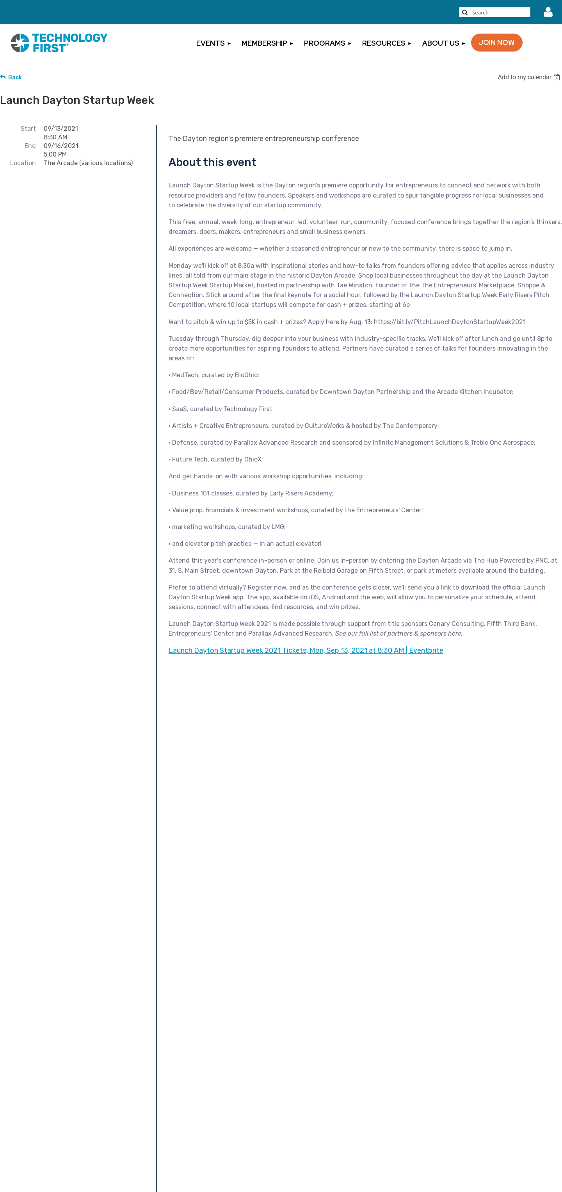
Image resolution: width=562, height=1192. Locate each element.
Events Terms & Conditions (477, 1108)
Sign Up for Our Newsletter (336, 1128)
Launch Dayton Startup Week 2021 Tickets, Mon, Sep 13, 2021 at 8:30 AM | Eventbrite (306, 650)
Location (23, 163)
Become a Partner (281, 767)
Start (28, 128)
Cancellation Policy (465, 1096)
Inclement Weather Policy (475, 1132)
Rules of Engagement (469, 1144)
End (30, 146)
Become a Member (197, 1094)
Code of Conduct (462, 1156)
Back (15, 77)
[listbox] (530, 77)
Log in (548, 12)
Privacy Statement (465, 1120)
